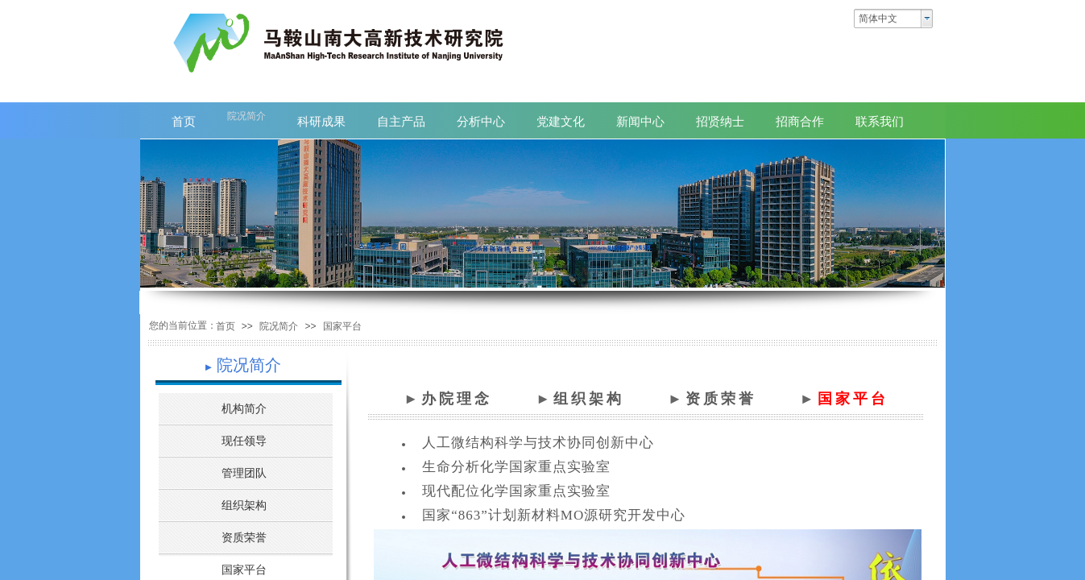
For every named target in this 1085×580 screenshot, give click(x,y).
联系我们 (879, 121)
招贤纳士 (720, 121)
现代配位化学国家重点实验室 (516, 491)
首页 (225, 326)
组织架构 (588, 399)
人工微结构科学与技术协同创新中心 (538, 442)
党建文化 (560, 121)
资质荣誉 (720, 399)
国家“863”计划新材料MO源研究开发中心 (553, 515)
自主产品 (401, 121)
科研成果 (321, 121)
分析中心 (481, 121)
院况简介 (278, 326)
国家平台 (342, 326)
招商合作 (800, 121)
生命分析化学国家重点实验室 (516, 466)
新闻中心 (640, 121)
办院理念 (456, 399)
